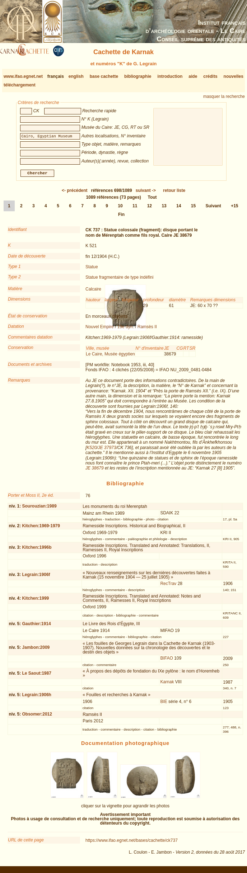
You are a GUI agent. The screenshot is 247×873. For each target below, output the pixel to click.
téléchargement (20, 85)
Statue (91, 269)
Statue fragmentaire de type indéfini (119, 280)
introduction (169, 76)
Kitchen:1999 (35, 601)
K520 (92, 450)
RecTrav (168, 586)
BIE (163, 704)
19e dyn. (125, 329)
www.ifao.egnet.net (23, 76)
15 (193, 208)
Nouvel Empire (99, 329)
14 (178, 208)
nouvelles (233, 76)
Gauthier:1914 (36, 626)
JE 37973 (107, 450)
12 (149, 208)
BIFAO (166, 661)
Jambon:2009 (36, 650)
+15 (234, 208)
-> (146, 193)
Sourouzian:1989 (39, 508)
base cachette (104, 76)
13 (164, 208)
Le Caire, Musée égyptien (110, 356)
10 (120, 208)
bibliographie (137, 76)
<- (75, 193)
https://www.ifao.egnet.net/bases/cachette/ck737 (131, 843)
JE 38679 (94, 470)
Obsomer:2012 (37, 716)
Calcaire (93, 291)
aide (192, 76)
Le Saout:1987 (36, 675)
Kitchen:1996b (37, 550)
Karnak (167, 684)
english (76, 76)
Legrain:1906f (36, 577)
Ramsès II (147, 329)
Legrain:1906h (36, 697)
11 (134, 208)
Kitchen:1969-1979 (41, 528)
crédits (210, 76)
